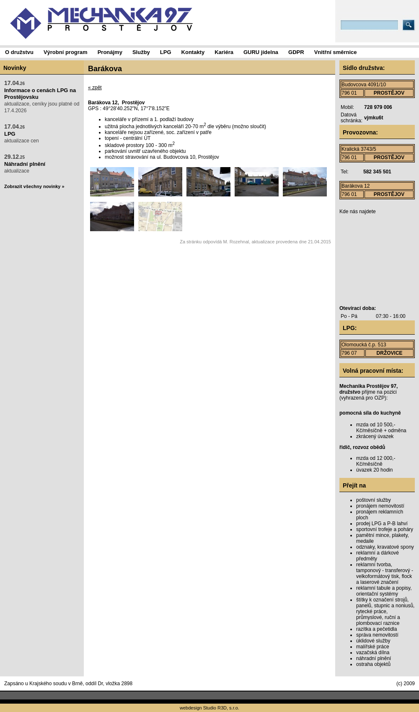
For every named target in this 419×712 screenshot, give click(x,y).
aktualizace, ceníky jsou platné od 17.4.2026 (41, 97)
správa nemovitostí (377, 635)
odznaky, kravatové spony (385, 547)
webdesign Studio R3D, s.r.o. (209, 707)
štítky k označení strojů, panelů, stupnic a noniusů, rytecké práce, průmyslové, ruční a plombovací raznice (385, 611)
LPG (10, 134)
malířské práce (372, 647)
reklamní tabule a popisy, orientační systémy (384, 591)
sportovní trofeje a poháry (384, 529)
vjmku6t (373, 118)
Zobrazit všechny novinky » (34, 186)
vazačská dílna (372, 652)
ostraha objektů (373, 664)
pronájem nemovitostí (380, 506)
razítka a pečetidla (376, 629)
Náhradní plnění (24, 164)
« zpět (95, 87)
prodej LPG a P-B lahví (382, 523)
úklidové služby (373, 641)
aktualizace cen (21, 133)
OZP (379, 398)
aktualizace (24, 163)
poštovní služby (373, 500)
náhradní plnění (373, 658)
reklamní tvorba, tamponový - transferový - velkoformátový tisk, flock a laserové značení (384, 573)
